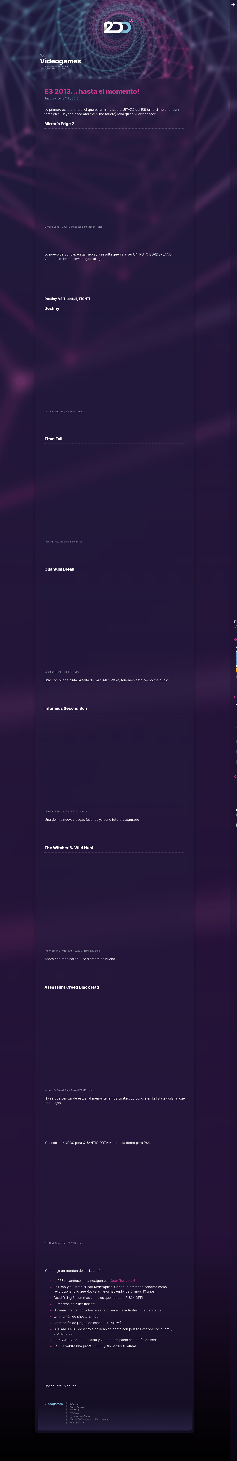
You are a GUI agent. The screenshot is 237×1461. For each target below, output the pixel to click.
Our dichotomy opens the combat (88, 1419)
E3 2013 (74, 1410)
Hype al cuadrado (79, 1416)
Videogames (60, 61)
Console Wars (77, 1407)
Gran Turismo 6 (123, 1281)
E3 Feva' (74, 1413)
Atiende (73, 1404)
